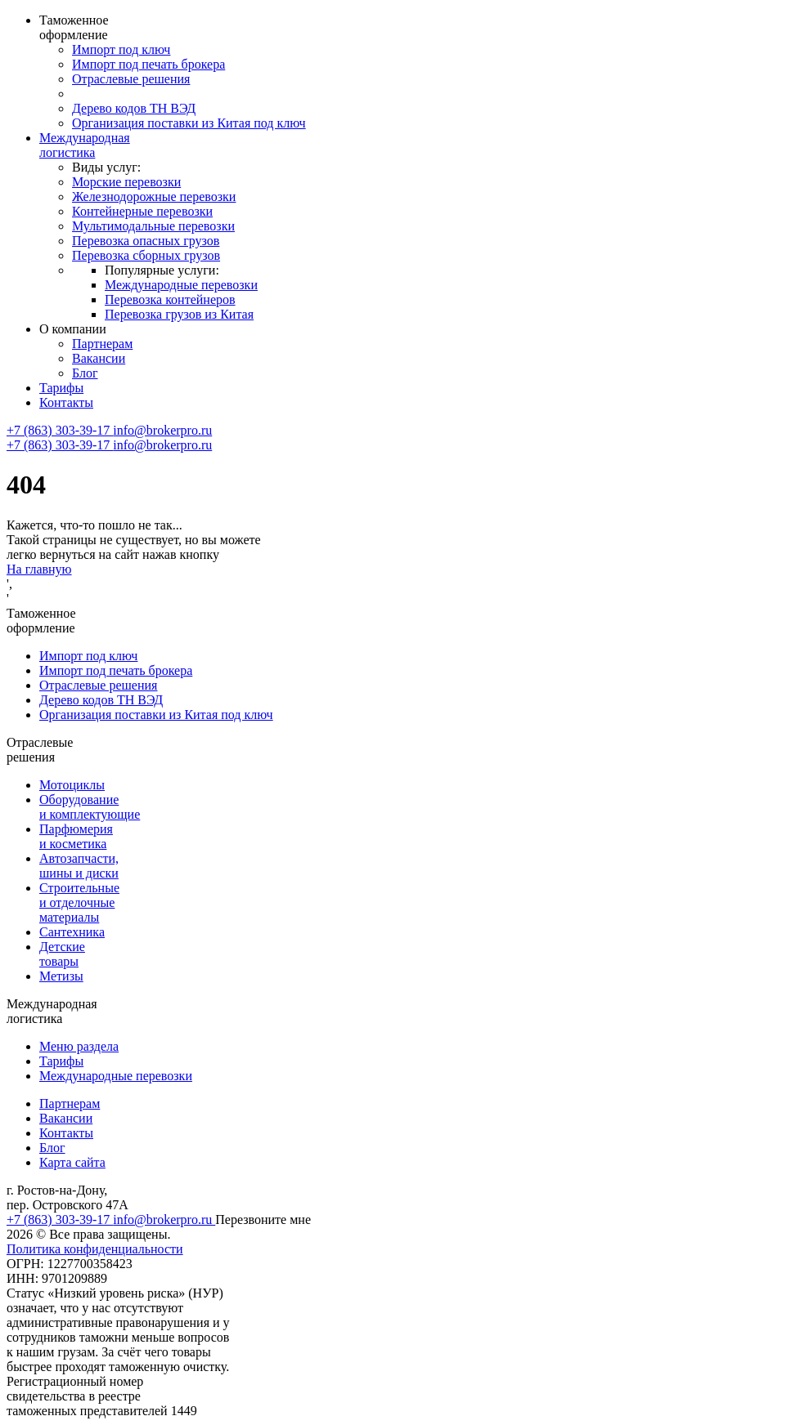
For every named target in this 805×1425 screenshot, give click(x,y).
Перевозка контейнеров (170, 299)
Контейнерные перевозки (142, 211)
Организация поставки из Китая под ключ (189, 123)
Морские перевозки (126, 182)
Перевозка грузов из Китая (179, 314)
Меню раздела (79, 1046)
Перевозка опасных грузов (145, 241)
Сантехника (72, 932)
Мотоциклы (72, 785)
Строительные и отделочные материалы (79, 902)
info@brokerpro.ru (162, 430)
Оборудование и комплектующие (89, 807)
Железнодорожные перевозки (154, 196)
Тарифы (61, 388)
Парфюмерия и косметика (76, 836)
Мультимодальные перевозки (153, 226)
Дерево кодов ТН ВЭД (134, 108)
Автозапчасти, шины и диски (79, 865)
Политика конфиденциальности (95, 1249)
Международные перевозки (181, 285)
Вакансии (98, 358)
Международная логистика (84, 145)
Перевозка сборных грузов (146, 255)
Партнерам (102, 344)
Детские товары (62, 954)
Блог (85, 373)
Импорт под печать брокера (148, 64)
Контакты (66, 402)
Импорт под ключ (121, 49)
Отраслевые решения (131, 79)
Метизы (61, 976)
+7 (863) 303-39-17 (60, 430)
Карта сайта (72, 1162)
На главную (39, 569)
